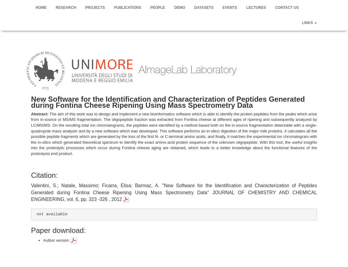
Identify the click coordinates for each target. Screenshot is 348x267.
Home (41, 7)
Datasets (204, 7)
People (157, 7)
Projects (95, 7)
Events (230, 7)
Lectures (256, 7)
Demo (179, 7)
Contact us (287, 7)
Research (66, 7)
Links (309, 23)
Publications (127, 7)
